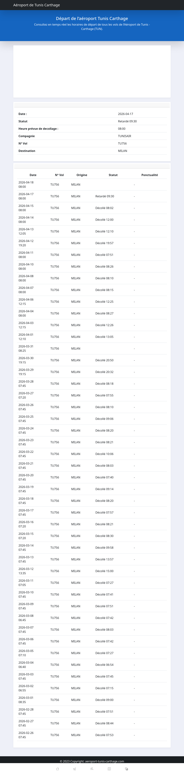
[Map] (109, 769)
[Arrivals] (92, 769)
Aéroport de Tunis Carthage (36, 5)
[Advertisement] (92, 71)
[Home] (57, 769)
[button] (126, 769)
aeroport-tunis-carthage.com (104, 761)
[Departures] (74, 769)
